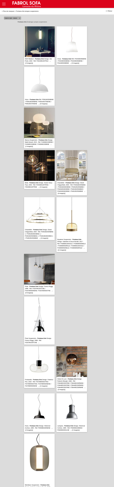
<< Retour (109, 11)
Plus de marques (8, 11)
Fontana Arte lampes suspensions (27, 11)
